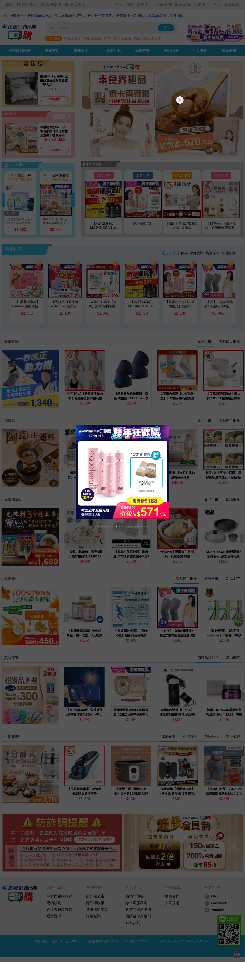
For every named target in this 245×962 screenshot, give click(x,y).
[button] (98, 526)
